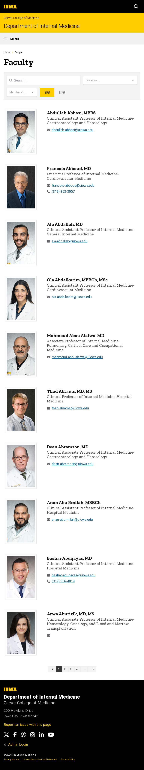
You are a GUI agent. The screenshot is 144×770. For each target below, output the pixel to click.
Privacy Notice (11, 759)
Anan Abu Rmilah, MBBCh (74, 502)
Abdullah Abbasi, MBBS (71, 112)
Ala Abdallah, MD (65, 224)
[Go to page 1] (59, 669)
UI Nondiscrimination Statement (40, 759)
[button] (136, 6)
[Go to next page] (92, 669)
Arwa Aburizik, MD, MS (70, 613)
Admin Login (18, 744)
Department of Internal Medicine (42, 26)
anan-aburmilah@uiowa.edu (72, 519)
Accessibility (68, 759)
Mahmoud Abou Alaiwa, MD (75, 335)
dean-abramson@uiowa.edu (72, 464)
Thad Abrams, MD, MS (69, 391)
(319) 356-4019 (63, 581)
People (18, 52)
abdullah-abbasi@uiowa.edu (72, 130)
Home (7, 52)
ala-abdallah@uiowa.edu (69, 241)
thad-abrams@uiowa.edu (70, 408)
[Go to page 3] (71, 669)
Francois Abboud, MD (69, 168)
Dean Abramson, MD (67, 446)
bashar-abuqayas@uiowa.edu (73, 575)
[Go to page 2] (65, 669)
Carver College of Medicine (21, 18)
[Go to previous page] (52, 669)
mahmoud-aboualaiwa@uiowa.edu (77, 357)
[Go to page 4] (77, 669)
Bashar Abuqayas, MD (69, 558)
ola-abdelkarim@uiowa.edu (72, 297)
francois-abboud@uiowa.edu (73, 185)
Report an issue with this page (27, 724)
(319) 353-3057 (63, 191)
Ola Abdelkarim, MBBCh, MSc (77, 279)
